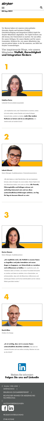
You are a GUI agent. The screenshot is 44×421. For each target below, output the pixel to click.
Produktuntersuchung (13, 415)
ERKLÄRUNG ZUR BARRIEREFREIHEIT (16, 392)
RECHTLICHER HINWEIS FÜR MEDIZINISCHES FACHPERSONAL (19, 397)
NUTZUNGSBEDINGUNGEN (13, 403)
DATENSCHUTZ (8, 389)
